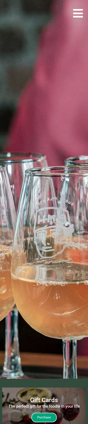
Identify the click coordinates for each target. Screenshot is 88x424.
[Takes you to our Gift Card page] (44, 417)
